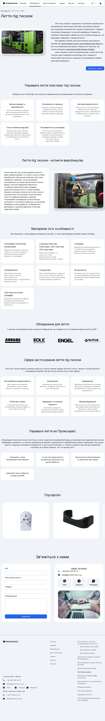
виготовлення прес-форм (89, 44)
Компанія (23, 3)
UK (93, 3)
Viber (65, 582)
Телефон (8, 587)
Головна (53, 642)
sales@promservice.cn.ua (72, 575)
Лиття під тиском (84, 672)
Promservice (10, 3)
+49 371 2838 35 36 (13, 695)
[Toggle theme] (100, 3)
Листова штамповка (85, 691)
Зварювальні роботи (85, 694)
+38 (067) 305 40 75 (70, 571)
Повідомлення (11, 596)
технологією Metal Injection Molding (80, 49)
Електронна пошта (13, 578)
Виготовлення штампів (88, 650)
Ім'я (6, 568)
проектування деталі (69, 44)
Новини (62, 3)
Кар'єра (71, 3)
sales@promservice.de (14, 698)
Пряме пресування (84, 687)
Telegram (79, 582)
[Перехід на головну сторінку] (20, 642)
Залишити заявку (95, 68)
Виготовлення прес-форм (89, 646)
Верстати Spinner (49, 3)
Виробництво (35, 3)
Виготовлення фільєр (87, 653)
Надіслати (26, 616)
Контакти (81, 3)
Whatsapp (93, 582)
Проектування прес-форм (87, 668)
